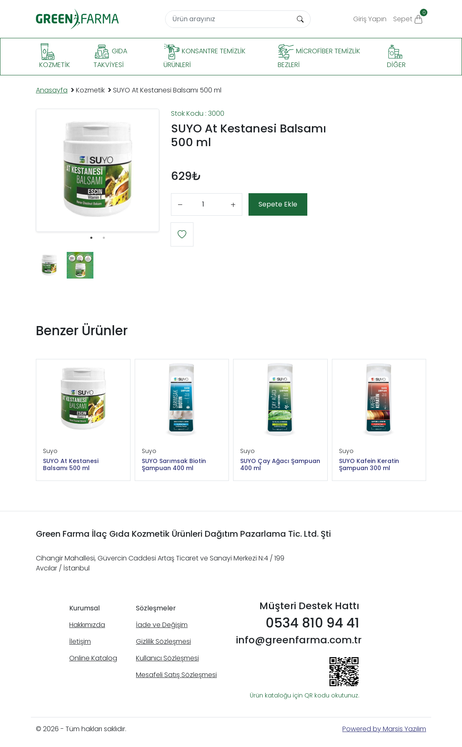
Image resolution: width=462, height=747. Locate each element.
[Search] (228, 19)
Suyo (50, 451)
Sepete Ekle (278, 204)
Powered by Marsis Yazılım (384, 729)
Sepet (409, 16)
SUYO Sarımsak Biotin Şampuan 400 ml (174, 465)
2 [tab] (104, 238)
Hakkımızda (87, 625)
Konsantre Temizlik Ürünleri (204, 56)
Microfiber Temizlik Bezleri (319, 56)
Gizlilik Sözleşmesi (163, 641)
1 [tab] (91, 238)
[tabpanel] (97, 170)
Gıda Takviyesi (110, 56)
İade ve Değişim (162, 625)
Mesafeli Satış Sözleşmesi (176, 675)
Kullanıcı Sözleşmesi (167, 658)
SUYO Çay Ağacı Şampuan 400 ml (280, 465)
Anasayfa (52, 90)
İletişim (80, 641)
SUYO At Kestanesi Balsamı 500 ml (70, 465)
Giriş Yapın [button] (370, 19)
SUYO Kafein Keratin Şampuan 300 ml (369, 465)
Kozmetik (54, 56)
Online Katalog (93, 658)
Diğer (396, 56)
